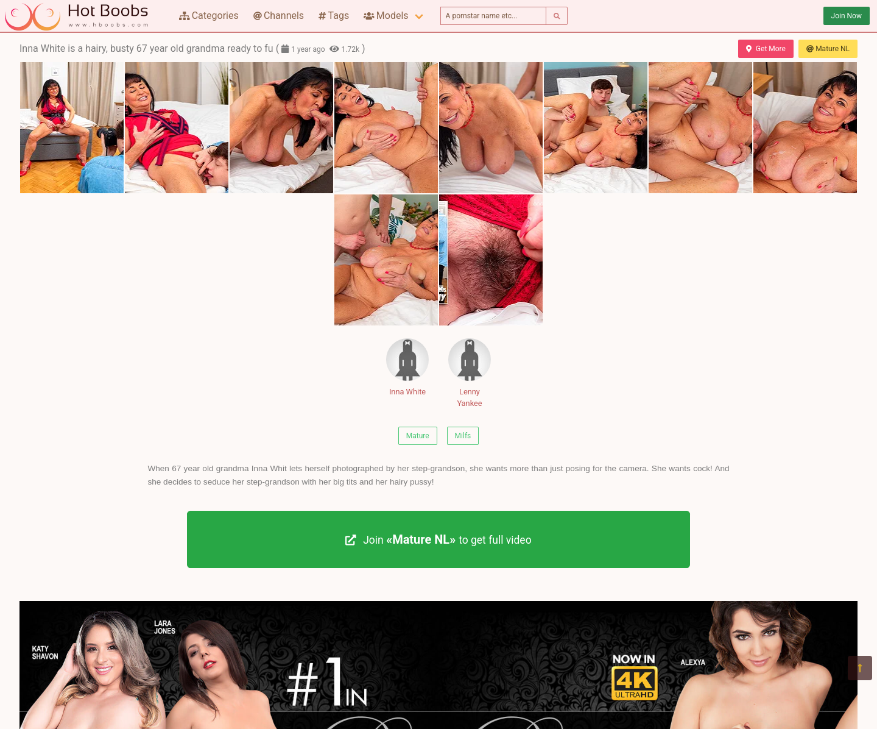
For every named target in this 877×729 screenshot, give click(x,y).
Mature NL (828, 48)
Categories (209, 15)
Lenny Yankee (469, 373)
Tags (334, 15)
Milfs (463, 436)
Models (386, 15)
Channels (278, 15)
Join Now (846, 16)
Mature (417, 436)
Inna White (407, 367)
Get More (765, 48)
